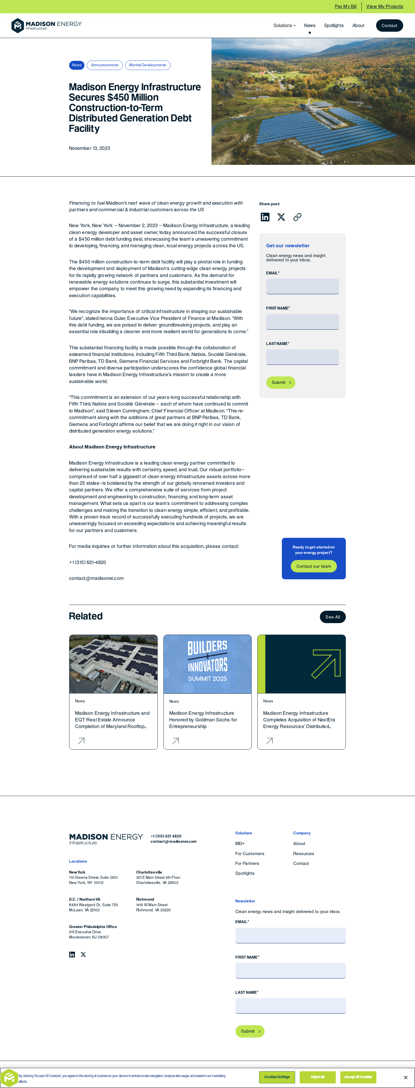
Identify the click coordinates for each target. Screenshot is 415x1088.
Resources (303, 854)
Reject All (317, 1077)
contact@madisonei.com (174, 841)
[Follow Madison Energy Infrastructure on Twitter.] (83, 954)
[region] (207, 1078)
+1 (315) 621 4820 (166, 836)
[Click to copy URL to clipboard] (297, 217)
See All (333, 616)
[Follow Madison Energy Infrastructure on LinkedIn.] (72, 954)
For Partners (247, 863)
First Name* (278, 308)
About (358, 25)
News (310, 25)
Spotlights (334, 25)
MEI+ (240, 844)
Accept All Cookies (358, 1077)
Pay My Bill (346, 6)
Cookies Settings (277, 1077)
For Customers (249, 854)
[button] (283, 25)
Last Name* (277, 344)
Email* (273, 273)
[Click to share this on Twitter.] (281, 217)
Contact (390, 25)
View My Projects (384, 6)
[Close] (405, 1077)
